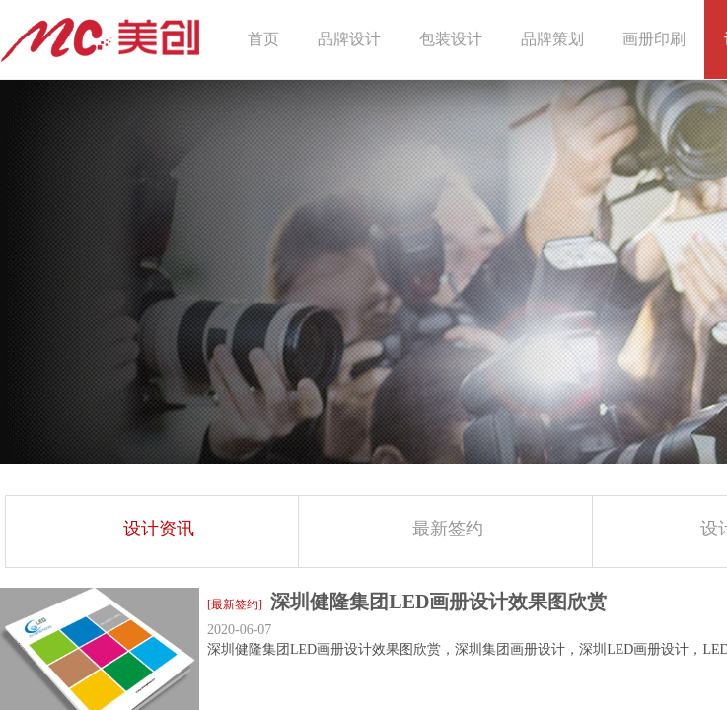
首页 (263, 39)
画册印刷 (654, 39)
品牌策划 (552, 39)
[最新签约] (234, 604)
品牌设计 (349, 39)
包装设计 (450, 39)
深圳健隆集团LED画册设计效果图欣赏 (438, 601)
